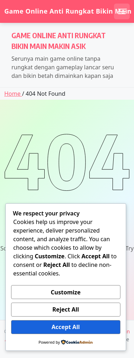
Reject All (66, 309)
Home (13, 94)
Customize (65, 292)
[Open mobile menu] (122, 11)
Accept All (65, 327)
